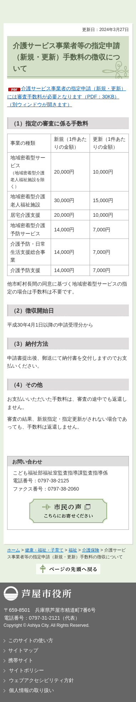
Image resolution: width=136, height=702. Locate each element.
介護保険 (90, 550)
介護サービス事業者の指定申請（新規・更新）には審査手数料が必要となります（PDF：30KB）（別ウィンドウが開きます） (66, 96)
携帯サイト (20, 660)
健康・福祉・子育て (44, 550)
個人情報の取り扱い (31, 690)
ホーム (13, 550)
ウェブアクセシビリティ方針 (41, 680)
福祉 (73, 550)
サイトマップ (23, 650)
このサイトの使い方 (30, 640)
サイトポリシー (26, 670)
